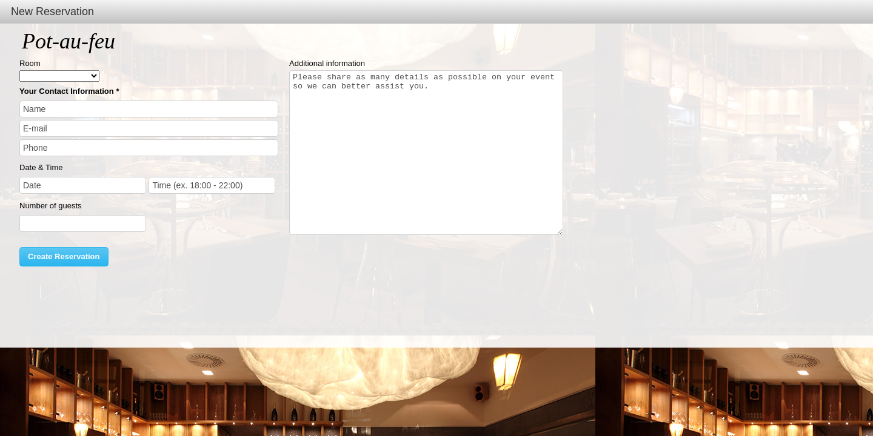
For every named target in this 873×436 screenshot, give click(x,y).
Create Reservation (64, 256)
